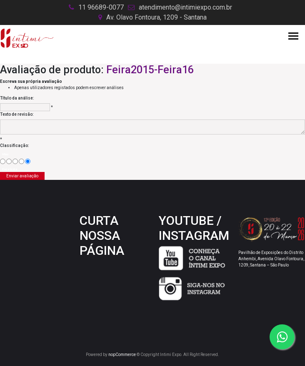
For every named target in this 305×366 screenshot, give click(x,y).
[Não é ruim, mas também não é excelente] (15, 161)
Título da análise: (17, 98)
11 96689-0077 (101, 7)
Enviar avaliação (22, 176)
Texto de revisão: (17, 114)
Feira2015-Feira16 (150, 70)
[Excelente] (27, 161)
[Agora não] (9, 161)
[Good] (21, 161)
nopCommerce (122, 354)
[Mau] (2, 161)
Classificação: (14, 145)
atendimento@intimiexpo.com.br (185, 7)
